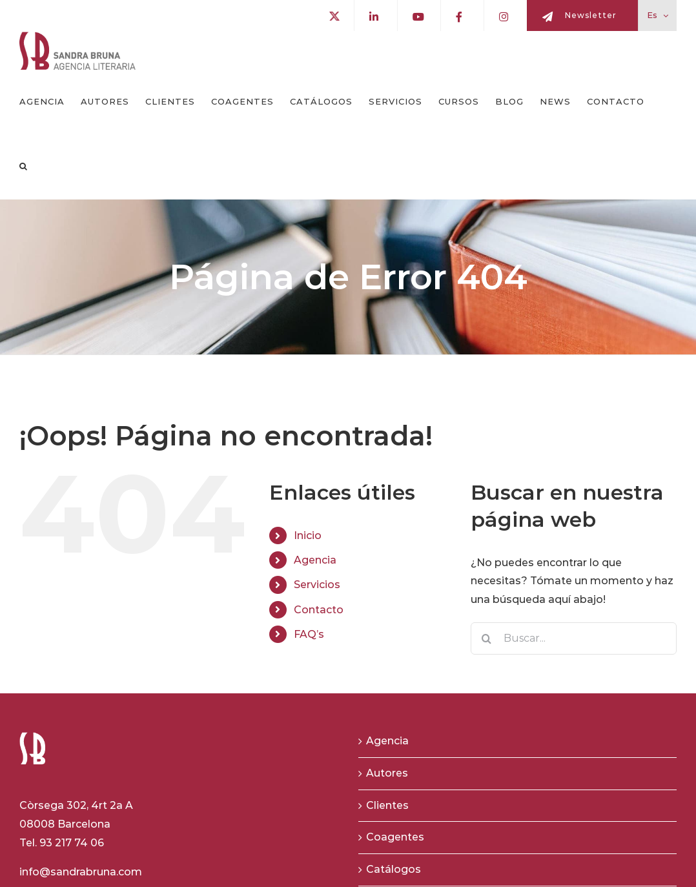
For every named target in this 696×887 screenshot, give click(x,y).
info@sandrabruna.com (80, 872)
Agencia (315, 560)
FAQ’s (309, 634)
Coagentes (395, 837)
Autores (387, 773)
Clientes (387, 805)
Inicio (308, 535)
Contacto (318, 610)
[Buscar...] (574, 638)
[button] (23, 166)
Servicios (317, 584)
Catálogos (393, 869)
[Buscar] (487, 638)
